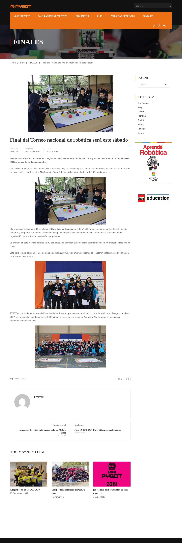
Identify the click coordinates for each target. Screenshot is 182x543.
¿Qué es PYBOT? (22, 16)
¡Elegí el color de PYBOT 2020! (25, 490)
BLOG (99, 16)
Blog (22, 62)
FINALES (33, 62)
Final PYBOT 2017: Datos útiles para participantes (98, 430)
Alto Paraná (143, 103)
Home (13, 62)
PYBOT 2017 (21, 378)
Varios (141, 133)
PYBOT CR (14, 151)
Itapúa (141, 124)
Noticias (36, 151)
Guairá (141, 120)
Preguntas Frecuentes (123, 16)
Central (141, 111)
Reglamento (82, 16)
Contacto (148, 16)
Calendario (53, 16)
